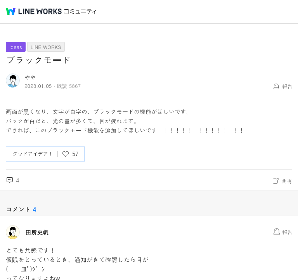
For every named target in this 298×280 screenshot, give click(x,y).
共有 (286, 181)
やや (30, 77)
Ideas (15, 47)
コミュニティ (80, 11)
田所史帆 (37, 232)
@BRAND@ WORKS (34, 11)
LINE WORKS (46, 47)
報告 (287, 86)
